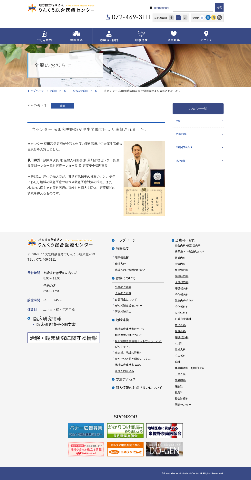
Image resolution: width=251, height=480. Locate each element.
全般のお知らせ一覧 (85, 90)
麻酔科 (179, 386)
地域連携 (122, 320)
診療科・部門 (186, 240)
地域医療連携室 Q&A (128, 364)
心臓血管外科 (183, 318)
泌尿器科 (180, 355)
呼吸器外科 (181, 337)
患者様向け (181, 134)
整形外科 (180, 325)
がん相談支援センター (128, 305)
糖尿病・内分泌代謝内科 (190, 251)
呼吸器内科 (181, 288)
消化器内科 (181, 294)
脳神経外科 (181, 312)
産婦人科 (180, 349)
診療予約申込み (124, 370)
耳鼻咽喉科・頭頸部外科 (190, 367)
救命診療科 (181, 398)
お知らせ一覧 (58, 90)
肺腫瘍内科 (181, 269)
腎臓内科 (180, 257)
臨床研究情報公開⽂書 (56, 324)
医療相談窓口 (123, 311)
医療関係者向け (184, 147)
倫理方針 (120, 263)
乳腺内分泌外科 (184, 300)
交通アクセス (126, 379)
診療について (126, 278)
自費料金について (126, 299)
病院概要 (122, 248)
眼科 (177, 361)
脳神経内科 (181, 276)
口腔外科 (180, 374)
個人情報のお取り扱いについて (139, 387)
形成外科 (180, 331)
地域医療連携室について (130, 328)
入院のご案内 (123, 293)
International (161, 7)
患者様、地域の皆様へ (128, 352)
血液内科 (180, 263)
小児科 (179, 343)
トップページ (35, 90)
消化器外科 (181, 306)
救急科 (179, 392)
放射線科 (180, 380)
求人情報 (180, 161)
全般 (178, 120)
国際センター (183, 404)
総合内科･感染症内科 (188, 245)
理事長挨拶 (122, 257)
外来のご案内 (123, 287)
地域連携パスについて (128, 335)
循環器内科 (181, 282)
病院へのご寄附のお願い (130, 269)
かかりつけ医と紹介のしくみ (133, 358)
